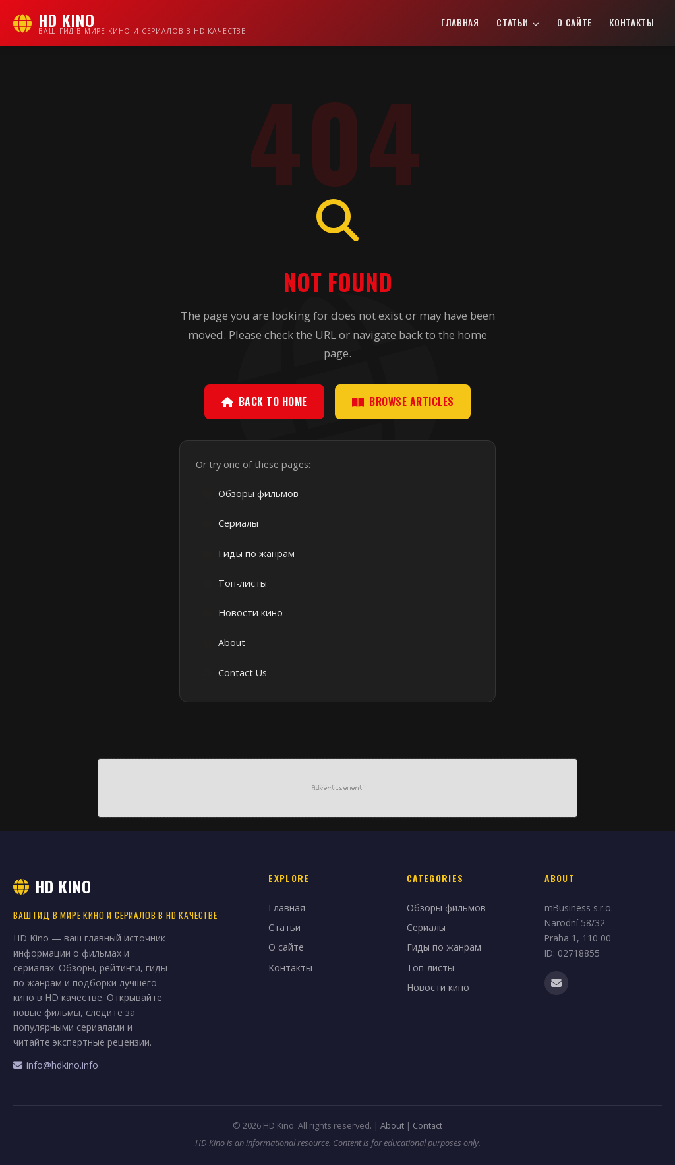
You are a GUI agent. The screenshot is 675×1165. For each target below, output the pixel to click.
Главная (460, 22)
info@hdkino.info (55, 1065)
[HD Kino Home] (129, 23)
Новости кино (242, 613)
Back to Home (264, 401)
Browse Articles (403, 401)
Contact (427, 1125)
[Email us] (556, 983)
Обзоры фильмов (250, 493)
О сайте (574, 22)
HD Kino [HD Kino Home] (52, 886)
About (223, 642)
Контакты (631, 22)
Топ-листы (234, 583)
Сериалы (230, 523)
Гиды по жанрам (248, 553)
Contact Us (234, 673)
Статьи (518, 22)
